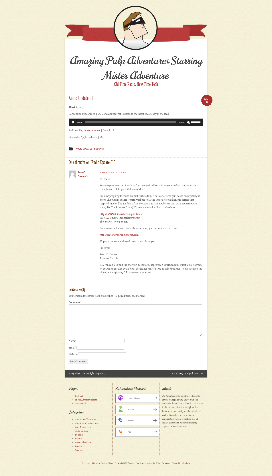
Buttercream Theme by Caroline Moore (97, 463)
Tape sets (79, 450)
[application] (136, 122)
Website (73, 354)
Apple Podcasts (89, 137)
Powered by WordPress (181, 463)
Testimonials (81, 403)
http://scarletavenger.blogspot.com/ (119, 235)
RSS (101, 137)
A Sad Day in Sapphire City (187, 373)
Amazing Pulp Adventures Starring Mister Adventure (136, 68)
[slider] (131, 122)
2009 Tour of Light (83, 427)
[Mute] (188, 122)
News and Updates (83, 442)
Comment (75, 302)
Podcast (99, 149)
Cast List (79, 395)
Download (108, 130)
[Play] (73, 122)
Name (72, 341)
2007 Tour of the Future (85, 419)
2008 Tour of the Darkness (87, 423)
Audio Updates (84, 149)
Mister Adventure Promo (86, 399)
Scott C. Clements (83, 174)
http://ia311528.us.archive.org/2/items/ (121, 214)
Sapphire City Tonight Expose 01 (87, 373)
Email (72, 347)
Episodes (79, 434)
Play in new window (89, 130)
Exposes (78, 438)
